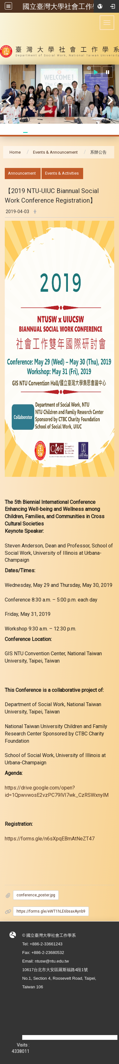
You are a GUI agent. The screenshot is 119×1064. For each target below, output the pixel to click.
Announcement (22, 173)
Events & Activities (62, 173)
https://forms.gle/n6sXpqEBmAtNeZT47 (50, 839)
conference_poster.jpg (36, 895)
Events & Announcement (55, 152)
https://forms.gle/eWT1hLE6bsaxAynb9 (51, 911)
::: (1, 171)
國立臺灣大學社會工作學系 (64, 6)
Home (15, 152)
